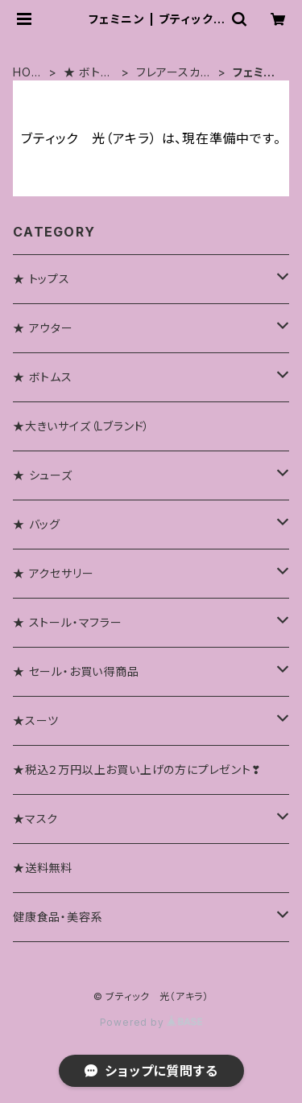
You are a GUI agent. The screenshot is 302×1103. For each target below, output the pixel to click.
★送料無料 (42, 868)
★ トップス (41, 279)
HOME (27, 72)
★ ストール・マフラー (67, 622)
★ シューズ (42, 475)
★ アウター (43, 328)
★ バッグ (36, 524)
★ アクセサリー (53, 573)
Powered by (151, 1022)
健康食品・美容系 (57, 917)
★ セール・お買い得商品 (76, 671)
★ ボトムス (88, 72)
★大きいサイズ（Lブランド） (81, 426)
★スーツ (36, 720)
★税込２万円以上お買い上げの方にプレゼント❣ (137, 769)
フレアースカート (174, 72)
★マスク (35, 818)
